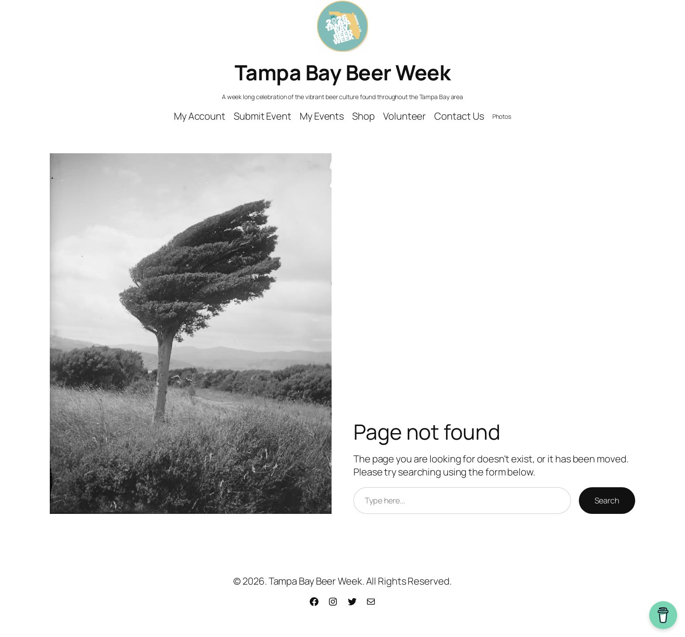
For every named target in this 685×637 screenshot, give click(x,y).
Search (607, 500)
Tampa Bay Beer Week (343, 72)
